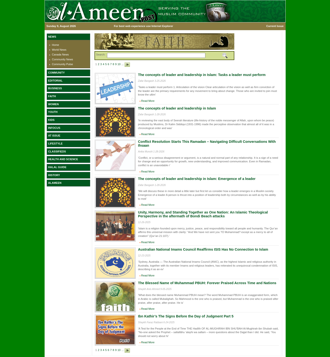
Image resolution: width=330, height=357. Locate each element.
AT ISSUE (54, 135)
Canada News (60, 54)
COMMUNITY (56, 72)
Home (55, 44)
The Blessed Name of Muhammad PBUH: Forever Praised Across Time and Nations (207, 283)
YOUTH (53, 111)
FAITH (52, 96)
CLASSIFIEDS (57, 151)
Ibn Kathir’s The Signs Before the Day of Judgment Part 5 (186, 316)
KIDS (51, 119)
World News (59, 49)
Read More (148, 100)
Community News (62, 59)
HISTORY (54, 175)
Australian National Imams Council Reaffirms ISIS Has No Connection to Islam (203, 249)
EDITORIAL (55, 80)
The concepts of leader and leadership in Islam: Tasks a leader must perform (202, 75)
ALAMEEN (54, 182)
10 (119, 64)
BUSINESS (55, 88)
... (122, 64)
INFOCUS (54, 127)
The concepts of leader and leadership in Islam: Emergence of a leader (197, 179)
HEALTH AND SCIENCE (63, 159)
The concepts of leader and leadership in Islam (177, 108)
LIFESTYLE (55, 143)
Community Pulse (62, 64)
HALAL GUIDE (57, 167)
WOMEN (53, 104)
